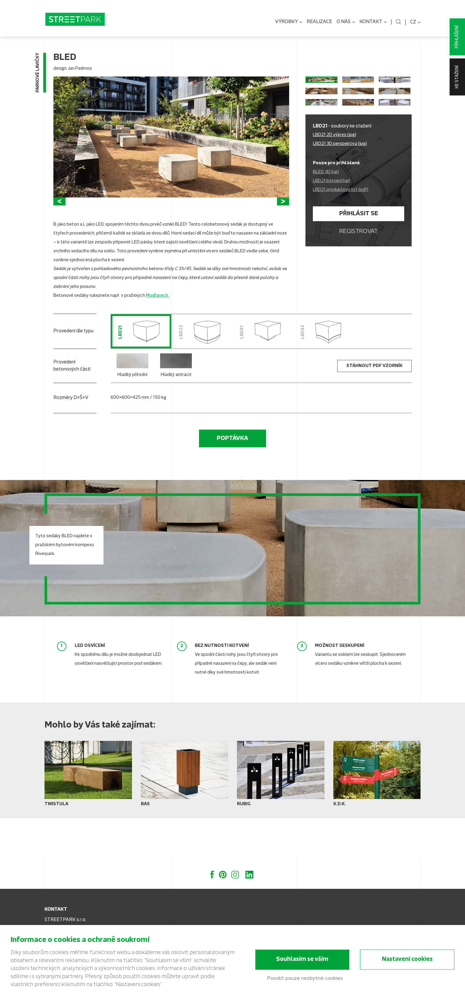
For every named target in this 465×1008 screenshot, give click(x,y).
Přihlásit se (358, 261)
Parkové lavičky (38, 76)
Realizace (319, 22)
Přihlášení (457, 36)
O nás (346, 22)
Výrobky (288, 22)
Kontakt (373, 22)
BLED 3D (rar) (326, 219)
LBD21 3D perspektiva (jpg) (340, 191)
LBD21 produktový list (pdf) (340, 237)
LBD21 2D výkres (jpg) (334, 182)
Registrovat (358, 279)
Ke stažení (457, 77)
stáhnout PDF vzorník (374, 405)
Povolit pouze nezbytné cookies (305, 979)
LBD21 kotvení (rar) (331, 228)
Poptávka (232, 478)
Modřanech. (157, 335)
